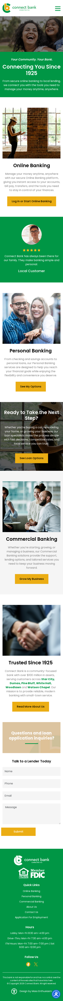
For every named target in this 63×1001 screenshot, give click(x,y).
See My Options (30, 386)
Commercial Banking (31, 901)
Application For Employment (31, 917)
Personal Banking (31, 896)
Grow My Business (31, 579)
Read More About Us (31, 707)
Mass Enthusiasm (42, 991)
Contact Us (31, 912)
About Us (31, 907)
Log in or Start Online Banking (32, 201)
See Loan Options (32, 458)
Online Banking (31, 891)
